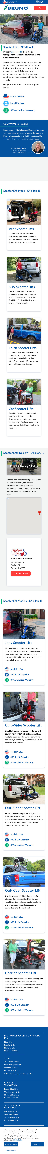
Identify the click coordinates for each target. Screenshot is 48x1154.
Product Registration (12, 1064)
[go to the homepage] (16, 8)
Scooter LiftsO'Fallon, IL (12, 1106)
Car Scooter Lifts (11, 1120)
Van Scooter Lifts (11, 1111)
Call (40, 8)
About (6, 1059)
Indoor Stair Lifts (11, 1089)
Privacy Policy (10, 1070)
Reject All (37, 1144)
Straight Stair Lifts (11, 1095)
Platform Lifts (9, 1048)
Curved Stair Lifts (11, 1098)
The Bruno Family (11, 1061)
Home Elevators (10, 1051)
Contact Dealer (21, 573)
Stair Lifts (8, 1042)
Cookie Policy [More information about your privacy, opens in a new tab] (18, 1140)
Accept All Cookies (11, 1144)
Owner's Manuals (11, 1067)
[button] (45, 2)
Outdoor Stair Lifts (12, 1092)
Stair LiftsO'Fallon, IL (10, 1084)
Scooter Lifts (9, 1045)
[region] (24, 1140)
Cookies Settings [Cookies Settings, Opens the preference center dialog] (10, 1150)
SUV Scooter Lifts (11, 1114)
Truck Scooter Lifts (12, 1117)
